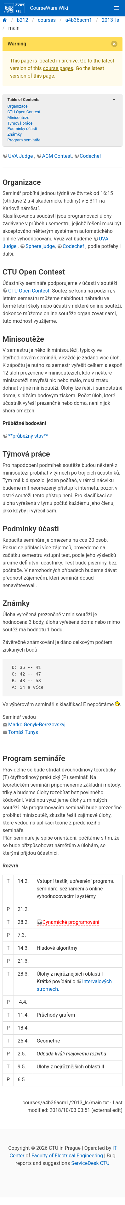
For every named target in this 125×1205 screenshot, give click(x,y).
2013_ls (110, 20)
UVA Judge (21, 156)
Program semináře (23, 140)
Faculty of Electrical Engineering (67, 1156)
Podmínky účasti (22, 128)
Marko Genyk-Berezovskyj (36, 725)
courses (47, 20)
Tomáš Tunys (23, 732)
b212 (22, 20)
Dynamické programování (71, 922)
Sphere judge (40, 246)
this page (43, 76)
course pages (58, 68)
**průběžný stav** (28, 436)
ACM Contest (57, 156)
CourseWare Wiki (36, 8)
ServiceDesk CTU (90, 1163)
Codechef (90, 156)
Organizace (17, 106)
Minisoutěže (18, 117)
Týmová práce (19, 123)
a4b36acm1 (78, 20)
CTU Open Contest (23, 111)
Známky (14, 134)
